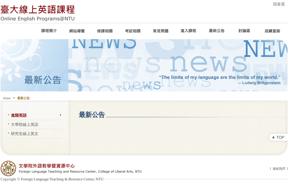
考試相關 (133, 31)
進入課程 (189, 31)
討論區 (244, 31)
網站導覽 (77, 31)
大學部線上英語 (24, 124)
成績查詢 (272, 31)
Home (7, 98)
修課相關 (105, 31)
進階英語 (19, 115)
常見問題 (161, 31)
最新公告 (216, 31)
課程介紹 (49, 31)
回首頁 (279, 4)
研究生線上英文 (24, 134)
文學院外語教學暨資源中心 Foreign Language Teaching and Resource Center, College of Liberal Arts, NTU (80, 168)
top (277, 138)
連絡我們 (279, 169)
